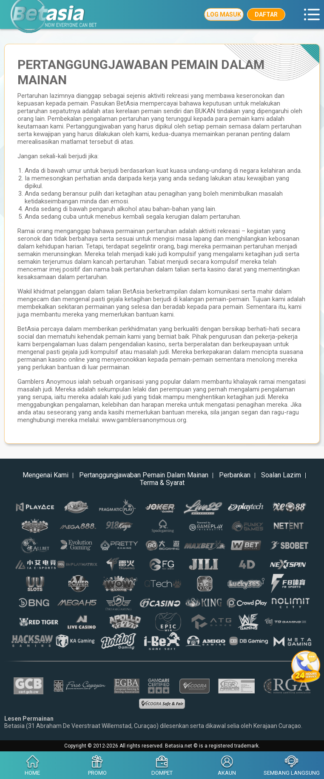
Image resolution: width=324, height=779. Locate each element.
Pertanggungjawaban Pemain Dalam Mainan (143, 475)
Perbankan (234, 475)
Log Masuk (224, 14)
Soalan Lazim (281, 475)
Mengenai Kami (45, 475)
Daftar (266, 14)
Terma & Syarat (162, 482)
